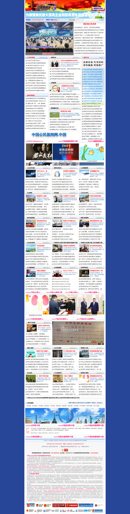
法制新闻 (53, 82)
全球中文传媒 (39, 5)
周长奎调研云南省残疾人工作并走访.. (38, 362)
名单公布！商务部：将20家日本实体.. (38, 284)
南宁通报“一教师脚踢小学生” (92, 137)
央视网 (39, 430)
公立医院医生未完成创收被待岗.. (93, 91)
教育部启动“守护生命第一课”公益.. (64, 367)
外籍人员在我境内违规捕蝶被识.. (36, 88)
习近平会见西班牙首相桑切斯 (59, 71)
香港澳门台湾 (84, 348)
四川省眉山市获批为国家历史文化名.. (91, 264)
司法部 (83, 428)
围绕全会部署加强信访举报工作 (36, 128)
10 (60, 48)
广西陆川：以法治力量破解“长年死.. (64, 254)
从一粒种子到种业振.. (42, 376)
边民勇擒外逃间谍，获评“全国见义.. (91, 279)
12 (64, 48)
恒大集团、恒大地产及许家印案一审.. (38, 234)
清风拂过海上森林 (65, 111)
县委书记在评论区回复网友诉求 (93, 86)
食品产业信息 (31, 322)
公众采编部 (50, 440)
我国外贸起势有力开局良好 (62, 236)
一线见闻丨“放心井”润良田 (35, 389)
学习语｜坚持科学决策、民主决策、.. (91, 214)
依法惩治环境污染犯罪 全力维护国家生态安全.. (65, 99)
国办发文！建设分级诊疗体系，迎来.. (91, 391)
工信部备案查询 (48, 430)
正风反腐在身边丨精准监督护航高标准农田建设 (90, 45)
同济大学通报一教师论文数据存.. (36, 83)
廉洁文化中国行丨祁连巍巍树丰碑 (50, 51)
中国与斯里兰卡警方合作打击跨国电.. (38, 279)
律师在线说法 (57, 168)
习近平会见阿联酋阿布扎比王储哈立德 (62, 74)
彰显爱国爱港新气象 (96, 351)
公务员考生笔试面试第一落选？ (93, 132)
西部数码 (67, 430)
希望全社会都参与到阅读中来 (35, 75)
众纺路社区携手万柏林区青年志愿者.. (65, 259)
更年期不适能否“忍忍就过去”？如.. (91, 389)
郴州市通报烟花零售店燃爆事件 (93, 79)
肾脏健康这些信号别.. (96, 376)
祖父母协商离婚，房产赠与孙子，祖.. (38, 264)
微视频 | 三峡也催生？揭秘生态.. (90, 184)
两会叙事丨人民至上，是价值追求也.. (65, 214)
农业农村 (29, 373)
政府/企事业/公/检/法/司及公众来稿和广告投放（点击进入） (86, 402)
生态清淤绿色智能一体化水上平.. (36, 101)
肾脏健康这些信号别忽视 (34, 68)
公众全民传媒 (31, 168)
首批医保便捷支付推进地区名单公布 (91, 394)
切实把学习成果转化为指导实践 (36, 106)
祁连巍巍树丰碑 (94, 171)
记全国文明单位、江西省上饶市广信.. (65, 394)
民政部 (79, 428)
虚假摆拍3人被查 (41, 196)
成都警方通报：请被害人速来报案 (37, 209)
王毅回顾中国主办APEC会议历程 (36, 286)
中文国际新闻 (31, 267)
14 (69, 48)
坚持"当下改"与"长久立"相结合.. (36, 118)
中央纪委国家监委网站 (41, 428)
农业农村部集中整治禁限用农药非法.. (38, 384)
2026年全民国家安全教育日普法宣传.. (38, 256)
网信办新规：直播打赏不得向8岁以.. (37, 182)
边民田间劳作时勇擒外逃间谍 (35, 90)
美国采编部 (46, 405)
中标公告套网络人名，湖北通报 (93, 135)
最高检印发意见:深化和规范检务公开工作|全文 (89, 50)
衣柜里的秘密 (84, 189)
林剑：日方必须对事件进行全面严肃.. (38, 281)
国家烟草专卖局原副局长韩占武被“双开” (63, 122)
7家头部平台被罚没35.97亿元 (35, 65)
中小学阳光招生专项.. (69, 351)
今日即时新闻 (31, 57)
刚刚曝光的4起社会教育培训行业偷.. (37, 236)
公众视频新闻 (84, 168)
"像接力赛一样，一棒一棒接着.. (36, 103)
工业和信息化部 (70, 428)
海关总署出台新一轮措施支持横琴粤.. (91, 364)
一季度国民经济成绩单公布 (35, 80)
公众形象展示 (58, 373)
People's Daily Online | (43, 433)
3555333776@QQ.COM (38, 19)
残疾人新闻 (30, 348)
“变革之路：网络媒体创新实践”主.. (37, 189)
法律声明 (56, 440)
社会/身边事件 (31, 242)
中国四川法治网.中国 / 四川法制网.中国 (91, 242)
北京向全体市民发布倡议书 (62, 264)
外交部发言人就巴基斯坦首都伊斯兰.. (38, 289)
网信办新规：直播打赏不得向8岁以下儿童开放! (90, 32)
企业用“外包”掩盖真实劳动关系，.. (64, 182)
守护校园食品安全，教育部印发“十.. (64, 369)
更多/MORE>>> (76, 57)
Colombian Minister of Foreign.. (62, 284)
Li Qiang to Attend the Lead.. (61, 281)
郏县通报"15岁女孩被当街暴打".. (93, 93)
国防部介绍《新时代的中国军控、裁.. (91, 289)
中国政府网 (63, 428)
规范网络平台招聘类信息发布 (35, 126)
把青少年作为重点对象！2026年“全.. (64, 362)
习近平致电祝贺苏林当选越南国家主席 (62, 76)
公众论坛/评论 (84, 193)
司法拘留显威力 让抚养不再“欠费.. (91, 239)
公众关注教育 (57, 348)
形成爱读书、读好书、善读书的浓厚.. (91, 204)
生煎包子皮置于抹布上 (33, 60)
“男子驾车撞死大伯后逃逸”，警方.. (37, 206)
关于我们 (45, 440)
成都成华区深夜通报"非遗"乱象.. (93, 101)
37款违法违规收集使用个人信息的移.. (38, 184)
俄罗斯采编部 (89, 405)
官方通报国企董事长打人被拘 (92, 103)
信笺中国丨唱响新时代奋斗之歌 (63, 386)
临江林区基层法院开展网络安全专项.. (91, 229)
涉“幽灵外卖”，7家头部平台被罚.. (63, 229)
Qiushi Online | (34, 433)
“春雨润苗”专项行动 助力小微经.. (63, 239)
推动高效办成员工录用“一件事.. (36, 123)
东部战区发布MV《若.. (96, 270)
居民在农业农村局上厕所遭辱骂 (93, 89)
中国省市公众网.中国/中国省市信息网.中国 (65, 242)
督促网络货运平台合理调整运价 (36, 98)
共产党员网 (33, 428)
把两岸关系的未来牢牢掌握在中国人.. (91, 359)
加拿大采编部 (96, 405)
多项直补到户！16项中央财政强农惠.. (38, 391)
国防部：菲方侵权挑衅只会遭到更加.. (91, 284)
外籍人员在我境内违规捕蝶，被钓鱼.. (38, 229)
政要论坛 (53, 57)
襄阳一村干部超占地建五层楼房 (93, 74)
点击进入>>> (56, 19)
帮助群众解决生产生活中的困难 (36, 116)
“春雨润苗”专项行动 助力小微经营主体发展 (88, 48)
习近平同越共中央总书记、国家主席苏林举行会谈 (65, 69)
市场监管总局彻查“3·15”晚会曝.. (37, 344)
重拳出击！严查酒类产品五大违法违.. (38, 341)
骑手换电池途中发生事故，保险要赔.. (65, 189)
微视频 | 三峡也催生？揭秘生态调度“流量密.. (70, 51)
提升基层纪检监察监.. (96, 246)
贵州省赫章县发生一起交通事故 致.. (37, 214)
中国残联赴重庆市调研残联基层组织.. (38, 364)
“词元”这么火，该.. (42, 171)
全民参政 (56, 193)
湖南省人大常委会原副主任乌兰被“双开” (63, 127)
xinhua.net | (51, 433)
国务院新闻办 (94, 428)
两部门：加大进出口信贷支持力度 (64, 234)
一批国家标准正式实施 (67, 86)
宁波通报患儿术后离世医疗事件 (93, 96)
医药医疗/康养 (84, 373)
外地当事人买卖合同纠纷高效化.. (36, 85)
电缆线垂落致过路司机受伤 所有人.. (64, 184)
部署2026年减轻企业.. (69, 221)
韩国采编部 (70, 405)
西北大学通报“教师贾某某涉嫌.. (93, 76)
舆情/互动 (86, 57)
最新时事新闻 (31, 95)
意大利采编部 (82, 405)
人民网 (32, 430)
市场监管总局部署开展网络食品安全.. (38, 336)
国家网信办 (87, 428)
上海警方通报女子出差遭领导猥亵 (37, 211)
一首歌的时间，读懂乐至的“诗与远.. (91, 179)
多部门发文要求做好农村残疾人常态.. (38, 359)
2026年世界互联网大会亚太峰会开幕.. (38, 179)
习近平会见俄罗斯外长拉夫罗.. (69, 60)
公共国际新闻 (57, 267)
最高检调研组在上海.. (96, 221)
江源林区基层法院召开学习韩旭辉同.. (91, 234)
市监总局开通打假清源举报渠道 (93, 69)
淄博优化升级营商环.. (69, 246)
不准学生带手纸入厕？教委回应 (93, 81)
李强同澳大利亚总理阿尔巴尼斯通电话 (62, 79)
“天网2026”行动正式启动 (34, 121)
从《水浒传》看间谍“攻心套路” (33, 51)
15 (71, 48)
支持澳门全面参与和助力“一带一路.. (91, 369)
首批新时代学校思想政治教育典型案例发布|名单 (90, 53)
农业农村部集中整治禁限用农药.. (36, 78)
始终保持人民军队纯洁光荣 (88, 206)
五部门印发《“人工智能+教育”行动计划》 (88, 35)
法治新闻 (29, 193)
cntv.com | (56, 433)
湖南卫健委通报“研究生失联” (92, 84)
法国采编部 (76, 405)
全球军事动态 (84, 267)
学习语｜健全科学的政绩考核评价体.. (91, 211)
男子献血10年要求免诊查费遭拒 (93, 72)
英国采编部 (58, 405)
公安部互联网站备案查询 (58, 430)
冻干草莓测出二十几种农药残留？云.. (38, 339)
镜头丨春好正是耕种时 (33, 394)
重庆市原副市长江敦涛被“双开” (60, 124)
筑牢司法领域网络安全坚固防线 (36, 73)
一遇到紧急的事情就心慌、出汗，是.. (91, 386)
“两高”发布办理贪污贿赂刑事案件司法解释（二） (65, 94)
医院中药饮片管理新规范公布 (35, 70)
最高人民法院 (50, 428)
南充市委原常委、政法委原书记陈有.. (91, 261)
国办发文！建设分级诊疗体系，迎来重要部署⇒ (90, 37)
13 (66, 48)
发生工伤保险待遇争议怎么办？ (63, 179)
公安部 (76, 428)
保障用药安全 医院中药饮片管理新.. (91, 384)
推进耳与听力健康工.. (42, 351)
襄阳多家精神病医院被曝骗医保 (93, 98)
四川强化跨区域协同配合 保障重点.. (91, 256)
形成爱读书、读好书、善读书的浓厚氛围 (88, 27)
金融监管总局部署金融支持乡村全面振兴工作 (89, 40)
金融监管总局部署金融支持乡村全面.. (38, 386)
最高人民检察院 (57, 428)
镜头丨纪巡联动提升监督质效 (35, 113)
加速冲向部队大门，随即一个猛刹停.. (91, 281)
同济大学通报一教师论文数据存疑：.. (65, 359)
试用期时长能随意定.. (69, 171)
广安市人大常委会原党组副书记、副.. (91, 259)
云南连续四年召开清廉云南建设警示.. (65, 256)
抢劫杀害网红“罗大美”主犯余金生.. (37, 231)
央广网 (43, 430)
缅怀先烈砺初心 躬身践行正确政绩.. (37, 261)
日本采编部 (52, 405)
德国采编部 (64, 405)
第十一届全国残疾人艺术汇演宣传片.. (38, 369)
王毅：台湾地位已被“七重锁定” (90, 367)
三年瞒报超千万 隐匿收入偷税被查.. (37, 239)
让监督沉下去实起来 (69, 196)
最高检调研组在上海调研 (65, 314)
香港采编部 (34, 405)
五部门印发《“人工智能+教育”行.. (64, 364)
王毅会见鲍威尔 (41, 270)
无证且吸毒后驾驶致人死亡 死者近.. (64, 187)
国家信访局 (100, 428)
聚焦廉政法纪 (55, 108)
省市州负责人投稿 (43, 57)
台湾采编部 (40, 405)
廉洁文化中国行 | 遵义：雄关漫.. (90, 187)
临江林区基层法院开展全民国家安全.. (91, 236)
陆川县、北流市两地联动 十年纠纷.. (64, 261)
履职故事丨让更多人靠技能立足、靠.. (65, 209)
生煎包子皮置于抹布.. (44, 325)
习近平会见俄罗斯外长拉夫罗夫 (92, 314)
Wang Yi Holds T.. (68, 270)
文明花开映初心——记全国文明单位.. (65, 384)
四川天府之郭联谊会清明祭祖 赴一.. (37, 259)
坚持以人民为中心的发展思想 (35, 111)
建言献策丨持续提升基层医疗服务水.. (65, 204)
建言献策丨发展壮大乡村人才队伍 (64, 206)
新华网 (35, 430)
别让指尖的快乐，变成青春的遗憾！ (37, 187)
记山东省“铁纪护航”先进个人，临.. (64, 391)
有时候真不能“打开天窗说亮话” (90, 286)
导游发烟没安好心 (41, 221)
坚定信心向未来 (89, 24)
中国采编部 (28, 405)
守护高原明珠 (40, 246)
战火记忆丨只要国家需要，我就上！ (64, 389)
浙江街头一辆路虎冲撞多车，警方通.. (38, 204)
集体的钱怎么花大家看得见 (35, 108)
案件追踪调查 (31, 217)
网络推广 (102, 57)
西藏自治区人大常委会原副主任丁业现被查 (63, 129)
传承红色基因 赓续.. (96, 196)
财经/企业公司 (58, 217)
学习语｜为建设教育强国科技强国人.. (91, 209)
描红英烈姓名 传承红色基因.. (35, 254)
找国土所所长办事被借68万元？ (93, 130)
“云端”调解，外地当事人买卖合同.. (91, 231)
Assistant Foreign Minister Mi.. (62, 286)
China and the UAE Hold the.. (62, 279)
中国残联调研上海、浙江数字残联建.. (38, 367)
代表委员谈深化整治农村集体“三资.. (64, 211)
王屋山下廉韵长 (68, 376)
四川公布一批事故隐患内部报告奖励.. (91, 254)
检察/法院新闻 (84, 217)
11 (62, 48)
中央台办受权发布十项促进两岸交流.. (91, 362)
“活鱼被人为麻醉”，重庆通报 (36, 334)
